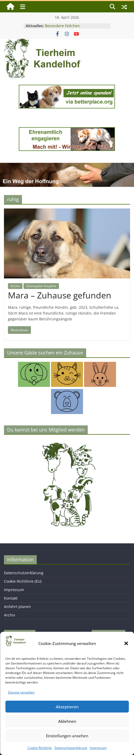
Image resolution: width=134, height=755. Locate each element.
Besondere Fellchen (62, 25)
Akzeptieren (67, 706)
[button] (126, 643)
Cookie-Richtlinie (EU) (22, 581)
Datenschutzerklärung (70, 747)
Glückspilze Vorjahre (41, 286)
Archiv (15, 286)
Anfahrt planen (17, 606)
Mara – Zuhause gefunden (59, 295)
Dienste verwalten (21, 692)
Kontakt (10, 598)
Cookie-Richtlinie (39, 747)
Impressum (98, 747)
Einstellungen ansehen (67, 735)
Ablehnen (67, 721)
